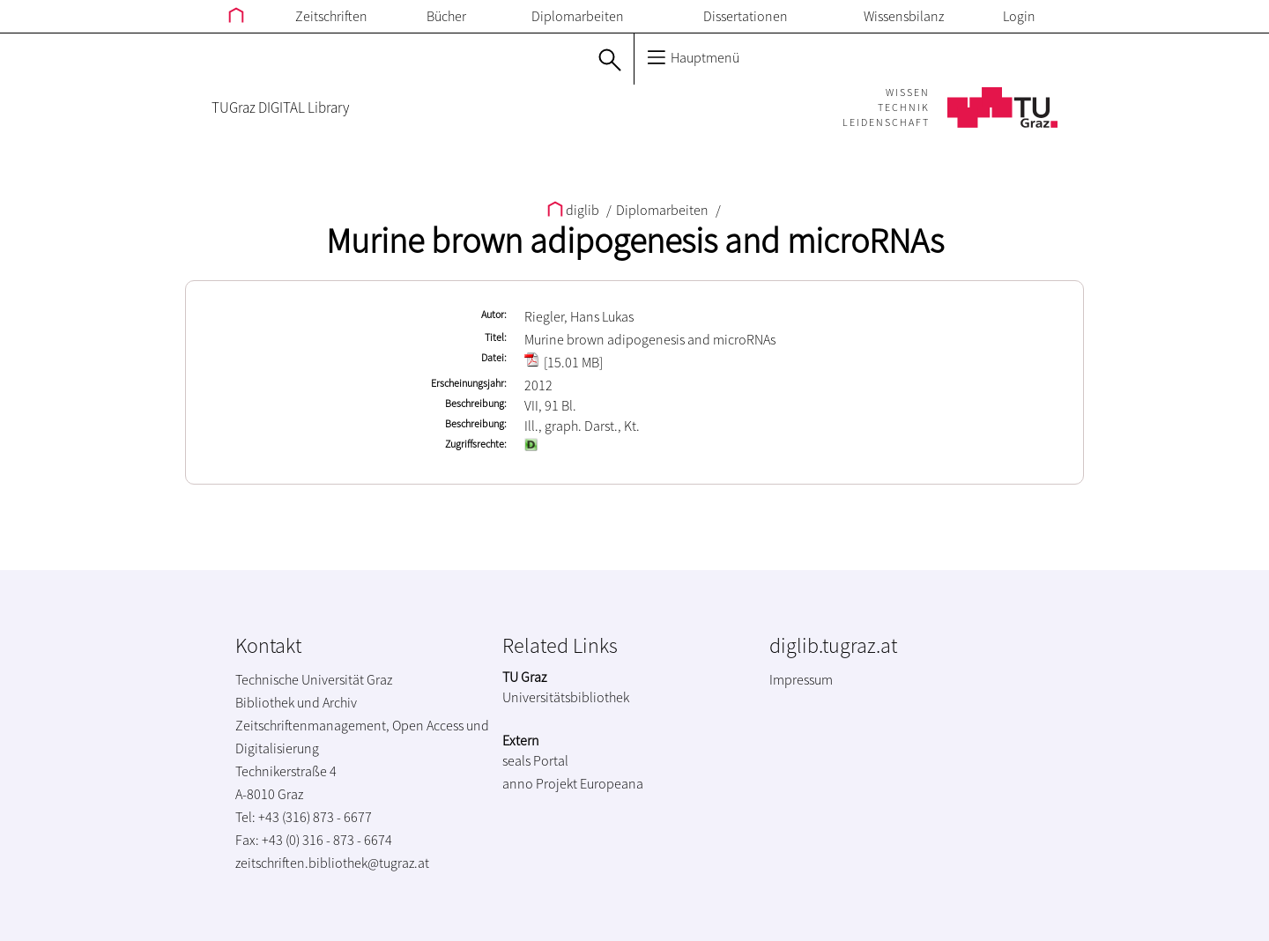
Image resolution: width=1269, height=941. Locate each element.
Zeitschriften (331, 16)
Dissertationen (745, 16)
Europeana (611, 783)
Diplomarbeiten (577, 16)
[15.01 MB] (563, 362)
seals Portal (535, 760)
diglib (574, 210)
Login (1019, 16)
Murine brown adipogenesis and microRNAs (635, 241)
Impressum (801, 679)
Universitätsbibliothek (565, 697)
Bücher (446, 16)
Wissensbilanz (904, 16)
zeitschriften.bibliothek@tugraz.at (332, 862)
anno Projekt (539, 783)
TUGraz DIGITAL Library (280, 107)
